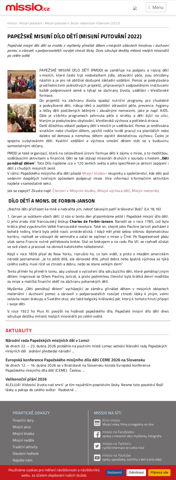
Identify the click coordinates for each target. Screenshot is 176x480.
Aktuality (19, 330)
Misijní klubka (93, 173)
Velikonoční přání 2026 (26, 379)
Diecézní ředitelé (25, 453)
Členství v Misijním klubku (73, 190)
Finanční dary (23, 420)
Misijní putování (30, 23)
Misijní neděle (23, 440)
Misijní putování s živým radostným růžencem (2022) (82, 23)
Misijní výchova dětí (113, 190)
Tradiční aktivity (25, 447)
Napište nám (22, 460)
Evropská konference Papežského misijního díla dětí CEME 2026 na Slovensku (75, 360)
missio (12, 23)
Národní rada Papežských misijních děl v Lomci (47, 340)
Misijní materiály (145, 190)
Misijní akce (22, 427)
